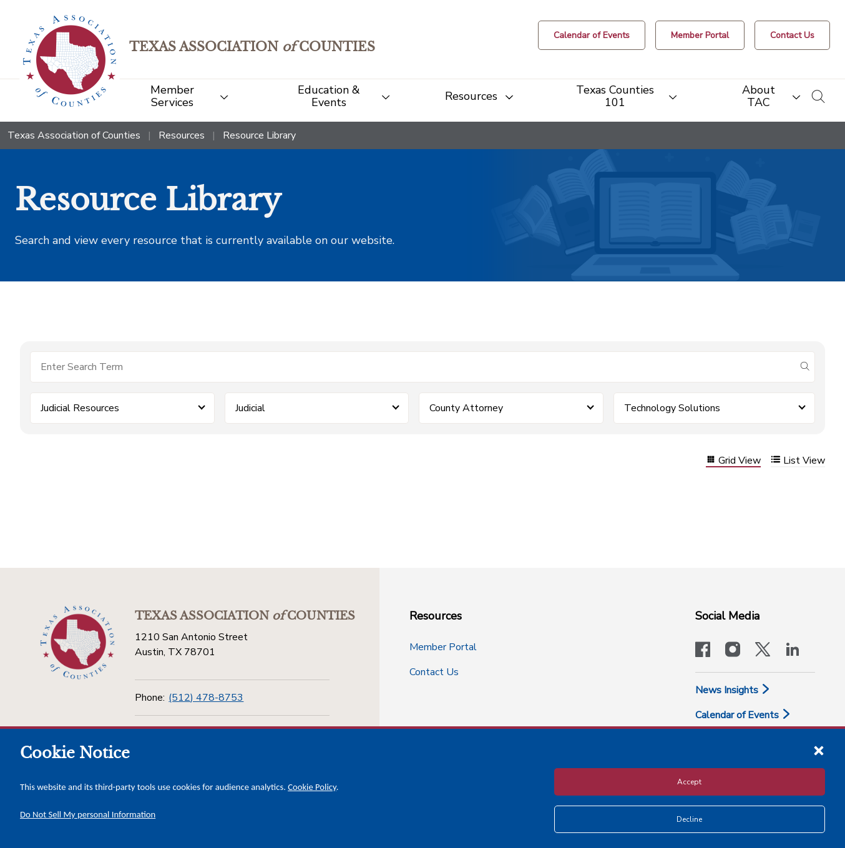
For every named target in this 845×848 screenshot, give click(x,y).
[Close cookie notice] (819, 750)
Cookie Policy (312, 786)
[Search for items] (412, 367)
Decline (689, 819)
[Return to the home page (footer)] (77, 642)
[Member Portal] (700, 35)
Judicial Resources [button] (80, 408)
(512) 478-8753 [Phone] (206, 697)
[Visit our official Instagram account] (732, 651)
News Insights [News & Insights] (733, 690)
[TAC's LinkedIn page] (792, 651)
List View (798, 460)
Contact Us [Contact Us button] (434, 672)
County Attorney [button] (466, 408)
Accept (689, 782)
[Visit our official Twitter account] (762, 651)
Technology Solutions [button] (672, 408)
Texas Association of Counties (73, 135)
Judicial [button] (250, 408)
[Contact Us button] (792, 35)
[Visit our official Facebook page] (702, 651)
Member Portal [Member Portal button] (443, 647)
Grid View (733, 460)
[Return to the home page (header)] (69, 61)
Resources (182, 135)
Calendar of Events (743, 715)
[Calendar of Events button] (591, 35)
